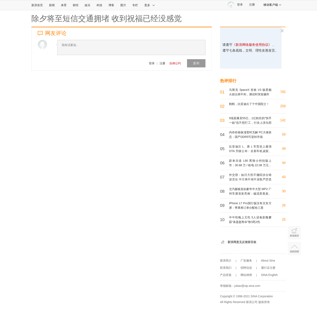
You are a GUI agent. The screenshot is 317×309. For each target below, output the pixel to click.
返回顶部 (294, 248)
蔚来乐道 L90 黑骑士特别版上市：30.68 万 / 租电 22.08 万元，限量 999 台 (250, 165)
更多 (149, 5)
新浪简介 (225, 260)
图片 (123, 5)
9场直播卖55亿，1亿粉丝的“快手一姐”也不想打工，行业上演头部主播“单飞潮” (250, 122)
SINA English (269, 275)
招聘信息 (246, 267)
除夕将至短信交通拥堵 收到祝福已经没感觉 (106, 18)
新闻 (52, 5)
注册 (252, 4)
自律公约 (175, 63)
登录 (152, 63)
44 (284, 163)
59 (284, 134)
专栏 (135, 5)
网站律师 (246, 275)
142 (283, 120)
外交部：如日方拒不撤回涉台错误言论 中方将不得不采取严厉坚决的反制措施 (250, 179)
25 (284, 219)
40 (284, 177)
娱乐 (87, 5)
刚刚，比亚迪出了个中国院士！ (249, 104)
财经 (76, 5)
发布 (196, 63)
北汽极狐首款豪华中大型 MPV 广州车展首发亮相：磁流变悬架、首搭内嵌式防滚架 (250, 193)
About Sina (268, 260)
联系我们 (225, 267)
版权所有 (264, 302)
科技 (99, 5)
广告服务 (246, 260)
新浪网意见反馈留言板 (242, 242)
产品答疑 (225, 275)
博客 (111, 5)
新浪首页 (37, 5)
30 (284, 191)
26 (284, 205)
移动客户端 (272, 4)
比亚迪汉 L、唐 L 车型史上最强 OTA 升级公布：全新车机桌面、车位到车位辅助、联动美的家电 (250, 151)
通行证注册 (268, 267)
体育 (64, 5)
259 (283, 106)
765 (283, 92)
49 (284, 148)
